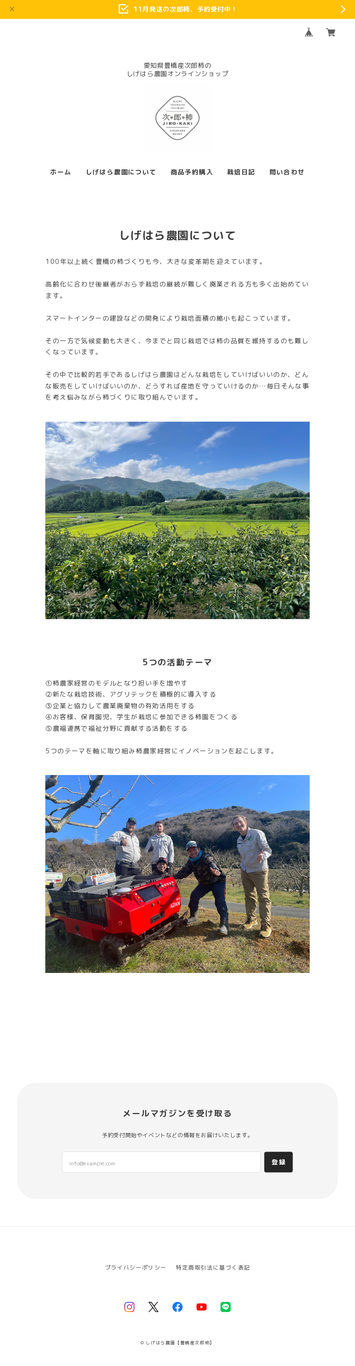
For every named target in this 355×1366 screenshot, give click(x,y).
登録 (278, 1161)
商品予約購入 (192, 172)
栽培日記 (241, 172)
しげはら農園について (121, 172)
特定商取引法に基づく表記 (213, 1267)
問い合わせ (287, 172)
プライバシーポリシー (136, 1267)
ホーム (60, 172)
